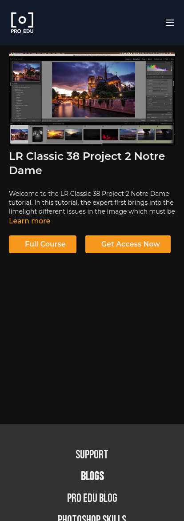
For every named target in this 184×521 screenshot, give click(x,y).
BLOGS (92, 477)
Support (92, 455)
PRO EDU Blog (92, 498)
